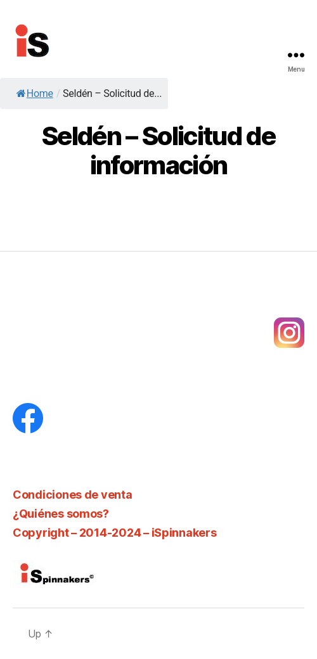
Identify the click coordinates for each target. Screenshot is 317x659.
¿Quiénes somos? (61, 513)
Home (34, 93)
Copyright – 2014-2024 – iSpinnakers (115, 532)
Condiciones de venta (73, 494)
